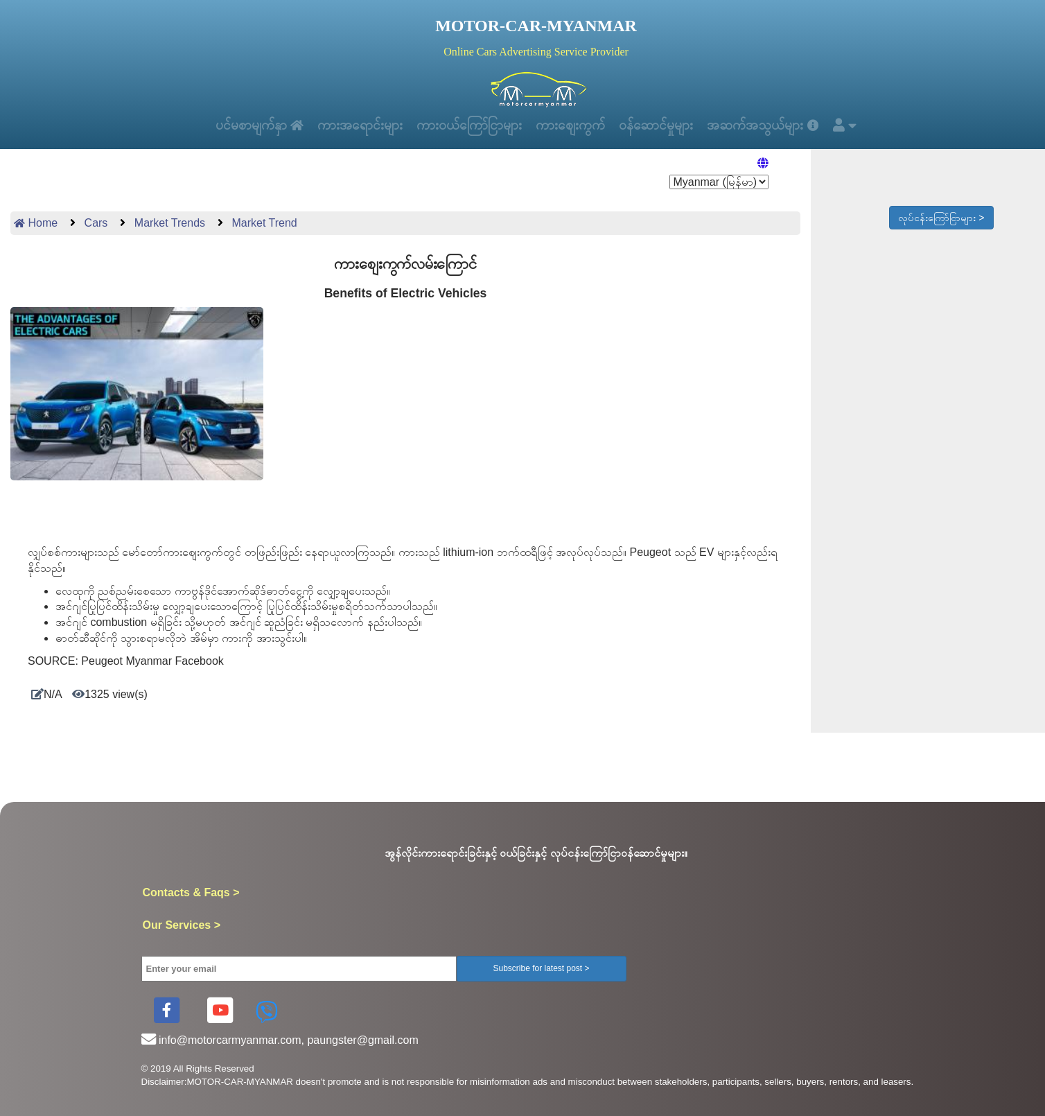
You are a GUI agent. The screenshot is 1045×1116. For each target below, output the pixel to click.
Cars (94, 228)
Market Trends (168, 228)
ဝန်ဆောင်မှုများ (667, 127)
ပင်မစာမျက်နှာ (247, 127)
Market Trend (263, 228)
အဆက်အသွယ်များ (779, 127)
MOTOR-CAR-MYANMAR (536, 26)
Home (36, 228)
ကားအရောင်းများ (353, 127)
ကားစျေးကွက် (574, 127)
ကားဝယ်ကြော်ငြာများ (468, 127)
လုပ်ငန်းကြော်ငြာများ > (941, 223)
